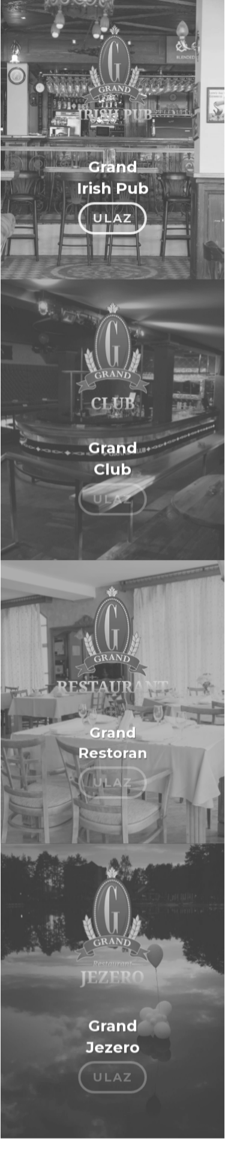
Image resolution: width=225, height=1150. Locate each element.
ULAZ (112, 212)
